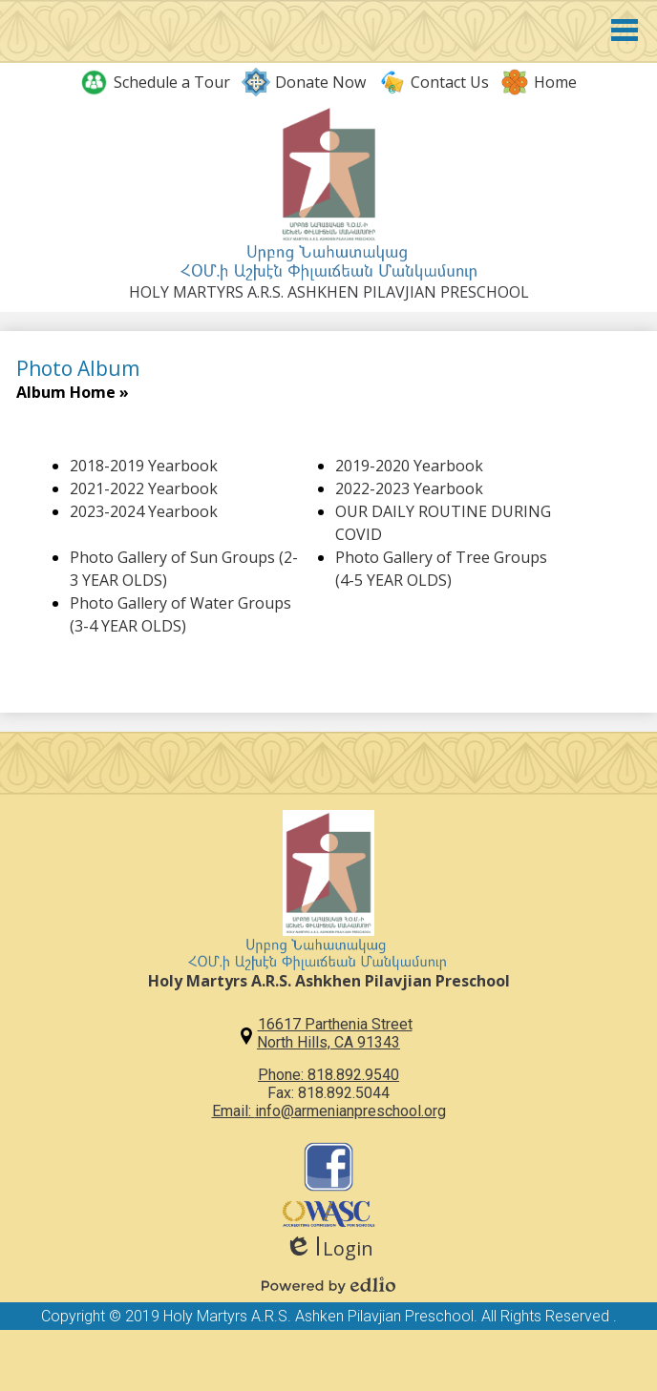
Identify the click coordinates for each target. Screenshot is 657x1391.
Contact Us (433, 82)
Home (538, 82)
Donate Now (304, 82)
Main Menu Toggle (624, 30)
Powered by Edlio (328, 1285)
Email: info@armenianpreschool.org (329, 1111)
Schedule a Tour (155, 82)
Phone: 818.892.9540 (328, 1075)
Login (329, 1248)
